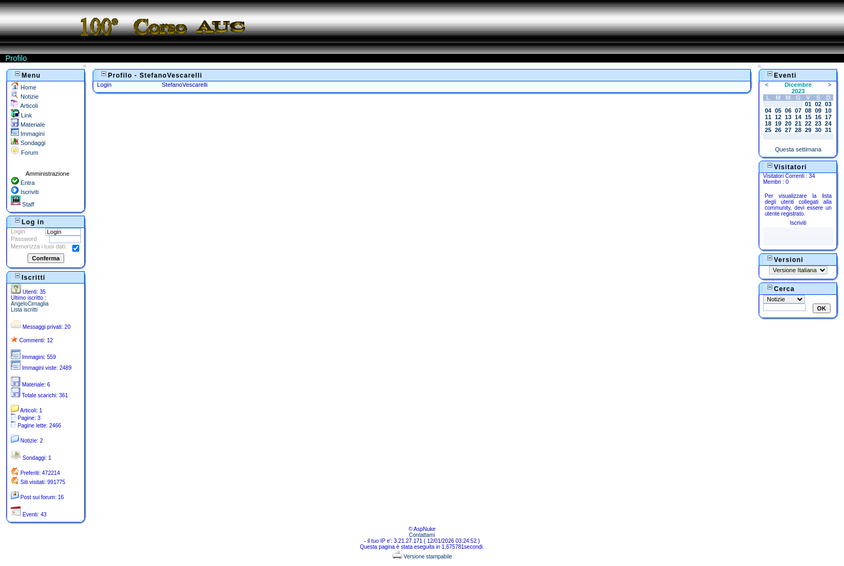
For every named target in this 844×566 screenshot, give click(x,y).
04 (768, 110)
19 (778, 123)
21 (798, 123)
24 (828, 123)
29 (808, 130)
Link (21, 115)
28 (798, 130)
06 (788, 110)
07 (798, 110)
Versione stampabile (422, 557)
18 (768, 123)
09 (818, 110)
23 (818, 123)
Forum (24, 152)
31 (828, 130)
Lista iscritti (24, 310)
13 (788, 117)
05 (778, 110)
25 (768, 130)
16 (818, 117)
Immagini (28, 133)
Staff (22, 204)
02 (818, 104)
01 (808, 104)
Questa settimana (798, 149)
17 (828, 117)
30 (818, 130)
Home (23, 87)
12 (778, 117)
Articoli (24, 105)
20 (788, 123)
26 (778, 130)
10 (828, 110)
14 (798, 117)
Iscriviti (25, 192)
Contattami (422, 535)
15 (808, 117)
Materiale (28, 124)
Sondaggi (28, 143)
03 (828, 104)
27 (788, 130)
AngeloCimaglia (30, 304)
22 (808, 123)
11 (768, 117)
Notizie (25, 96)
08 (808, 110)
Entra (23, 183)
